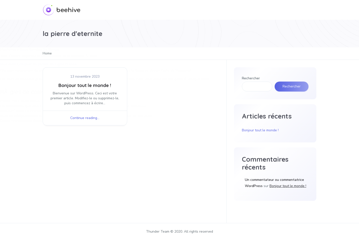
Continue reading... (84, 118)
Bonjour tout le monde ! (84, 85)
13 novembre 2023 (85, 76)
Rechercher (251, 78)
